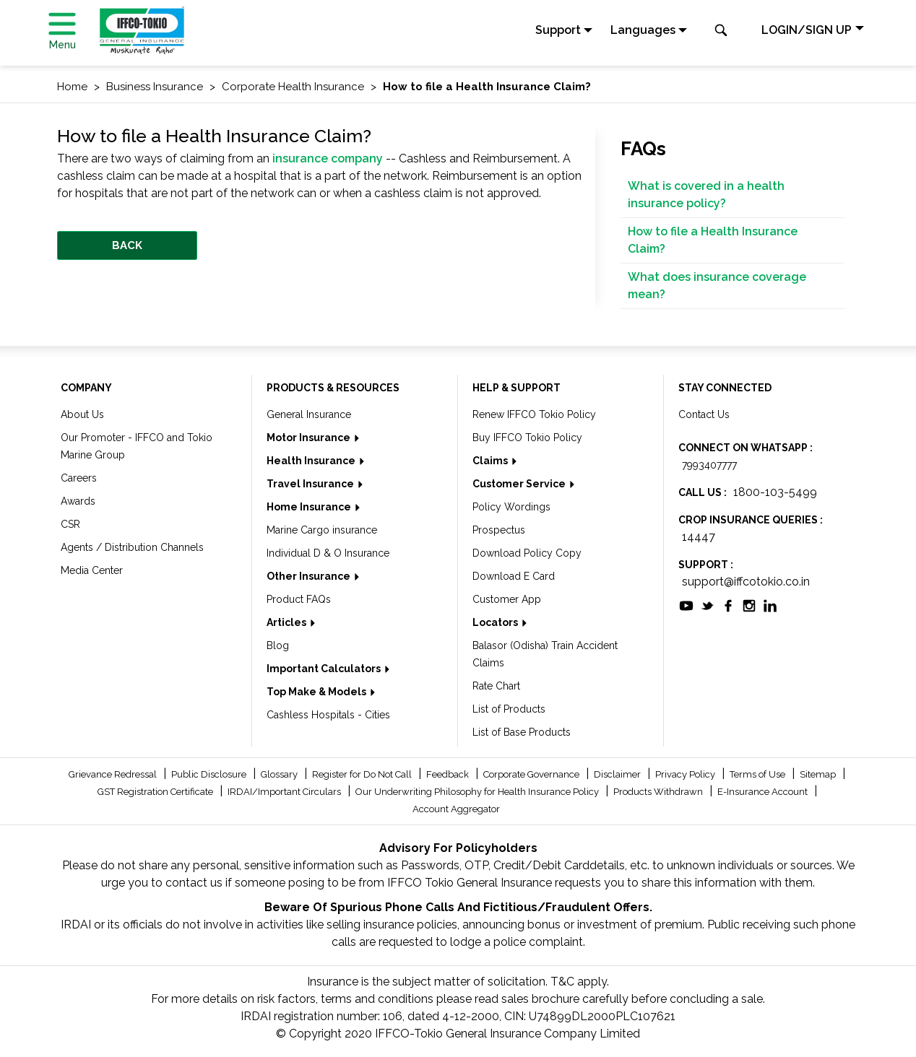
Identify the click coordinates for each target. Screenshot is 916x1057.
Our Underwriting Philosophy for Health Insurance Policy (478, 791)
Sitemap (819, 774)
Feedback (448, 774)
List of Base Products (521, 732)
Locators (496, 622)
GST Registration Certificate (156, 791)
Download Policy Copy (527, 553)
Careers (79, 478)
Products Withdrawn (659, 791)
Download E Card (513, 576)
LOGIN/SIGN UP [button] (806, 30)
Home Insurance (310, 507)
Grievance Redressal (114, 774)
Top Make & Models (317, 691)
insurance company (327, 158)
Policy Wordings (511, 507)
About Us (82, 414)
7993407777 (709, 465)
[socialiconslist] (686, 605)
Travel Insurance (311, 484)
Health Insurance (312, 460)
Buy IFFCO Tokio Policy (527, 437)
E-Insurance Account (763, 791)
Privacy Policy (686, 774)
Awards (78, 501)
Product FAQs (299, 599)
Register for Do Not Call (363, 774)
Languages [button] (642, 30)
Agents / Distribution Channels (132, 547)
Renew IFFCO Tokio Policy (534, 414)
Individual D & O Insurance (328, 553)
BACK (127, 245)
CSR (70, 524)
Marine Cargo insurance (322, 530)
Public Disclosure (210, 774)
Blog (278, 645)
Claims (491, 460)
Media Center (92, 570)
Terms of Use (758, 774)
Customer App (506, 599)
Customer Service (520, 484)
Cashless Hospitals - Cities (328, 715)
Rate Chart (496, 686)
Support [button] (558, 30)
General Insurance (309, 414)
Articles (287, 622)
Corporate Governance (532, 774)
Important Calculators (325, 668)
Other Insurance (310, 576)
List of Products (508, 709)
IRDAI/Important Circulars (285, 791)
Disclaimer (618, 774)
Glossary (280, 774)
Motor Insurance (310, 437)
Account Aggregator (456, 809)
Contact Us (704, 414)
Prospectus (498, 530)
